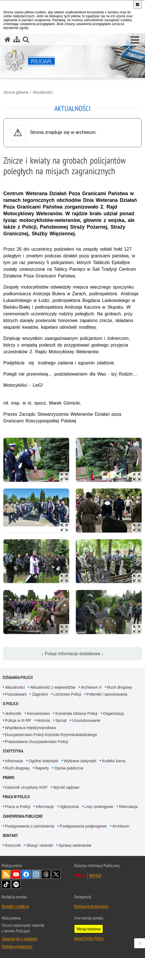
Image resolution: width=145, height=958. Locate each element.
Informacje (14, 761)
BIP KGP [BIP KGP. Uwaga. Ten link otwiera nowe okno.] (95, 875)
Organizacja (113, 713)
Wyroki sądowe (66, 787)
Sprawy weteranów (75, 845)
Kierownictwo (38, 713)
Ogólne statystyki (43, 761)
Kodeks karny (114, 761)
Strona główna (15, 92)
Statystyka (13, 751)
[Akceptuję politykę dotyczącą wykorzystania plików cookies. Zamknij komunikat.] (137, 4)
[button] (135, 40)
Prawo (8, 777)
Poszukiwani (16, 694)
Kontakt (10, 835)
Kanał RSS (6, 874)
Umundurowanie (86, 720)
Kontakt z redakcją (15, 906)
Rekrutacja (128, 806)
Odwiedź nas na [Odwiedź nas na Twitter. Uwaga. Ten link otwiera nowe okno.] (56, 874)
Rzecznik (13, 845)
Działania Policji (18, 677)
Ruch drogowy (119, 687)
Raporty (42, 768)
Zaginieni (40, 694)
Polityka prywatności (17, 946)
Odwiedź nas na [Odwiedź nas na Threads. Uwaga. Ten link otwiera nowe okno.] (46, 874)
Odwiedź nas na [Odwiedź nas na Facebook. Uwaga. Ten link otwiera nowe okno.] (26, 874)
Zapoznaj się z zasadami (19, 938)
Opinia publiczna (68, 768)
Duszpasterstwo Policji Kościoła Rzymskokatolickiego (51, 734)
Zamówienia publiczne (23, 816)
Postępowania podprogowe (83, 826)
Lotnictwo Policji (67, 694)
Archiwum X (91, 687)
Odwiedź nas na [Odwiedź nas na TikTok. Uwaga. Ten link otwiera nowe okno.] (6, 884)
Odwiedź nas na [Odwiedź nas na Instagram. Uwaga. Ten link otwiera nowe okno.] (36, 874)
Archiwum (120, 826)
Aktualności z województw (52, 687)
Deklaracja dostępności (91, 906)
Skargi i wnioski (39, 845)
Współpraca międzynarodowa (30, 727)
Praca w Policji (16, 797)
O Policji (10, 704)
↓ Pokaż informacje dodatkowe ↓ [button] (72, 653)
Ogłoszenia (69, 806)
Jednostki (13, 713)
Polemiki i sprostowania (107, 694)
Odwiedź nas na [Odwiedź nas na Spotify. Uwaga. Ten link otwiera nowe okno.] (16, 884)
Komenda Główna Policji (76, 713)
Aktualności (42, 92)
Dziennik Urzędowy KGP (26, 787)
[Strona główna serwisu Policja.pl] (7, 39)
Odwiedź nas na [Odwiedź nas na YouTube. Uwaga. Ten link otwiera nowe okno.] (16, 874)
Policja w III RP (18, 720)
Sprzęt (60, 720)
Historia (43, 720)
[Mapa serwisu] (16, 39)
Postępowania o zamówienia (29, 826)
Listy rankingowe (98, 806)
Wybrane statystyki (80, 761)
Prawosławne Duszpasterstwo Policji (36, 741)
